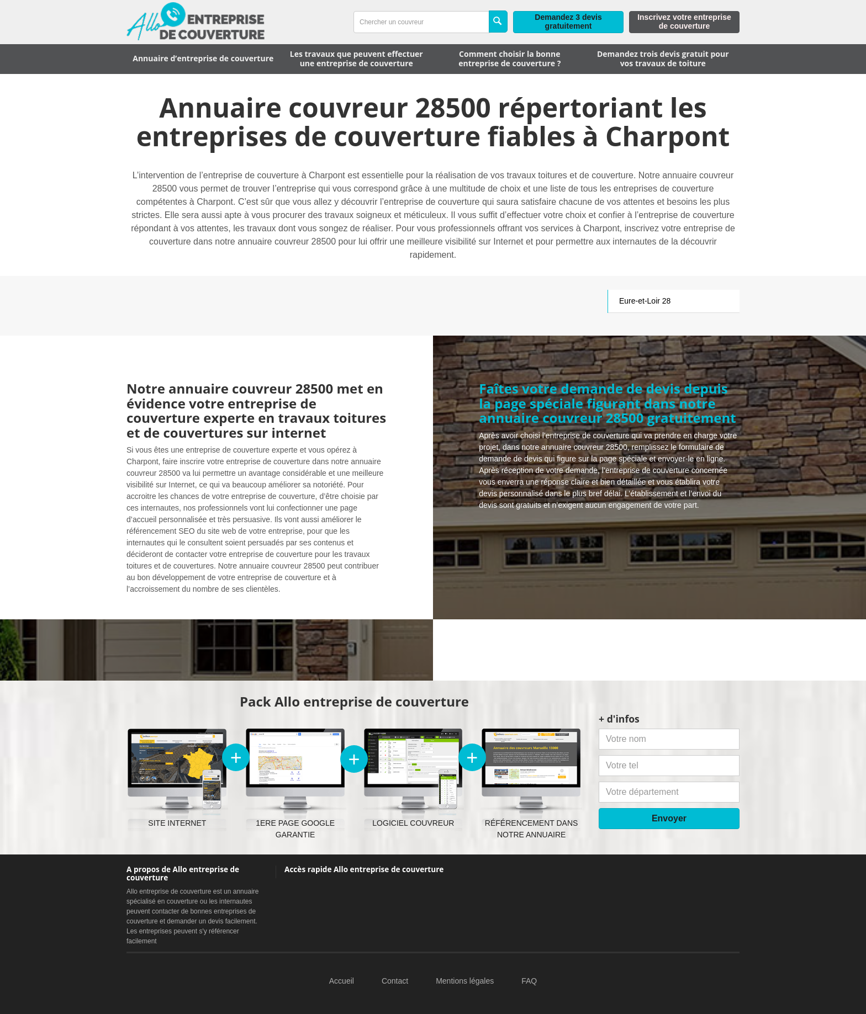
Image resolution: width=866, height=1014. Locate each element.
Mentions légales (465, 980)
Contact (395, 980)
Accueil (341, 980)
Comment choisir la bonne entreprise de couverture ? (509, 58)
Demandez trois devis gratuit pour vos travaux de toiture (663, 58)
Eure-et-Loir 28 (644, 300)
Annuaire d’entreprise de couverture (203, 58)
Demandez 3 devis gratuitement (568, 21)
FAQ (529, 980)
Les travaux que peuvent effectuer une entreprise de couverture (356, 58)
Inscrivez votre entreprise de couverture (684, 21)
